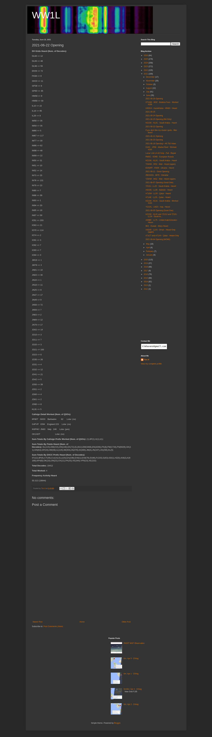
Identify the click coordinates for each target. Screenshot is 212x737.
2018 (146, 267)
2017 (146, 271)
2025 (146, 59)
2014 (146, 282)
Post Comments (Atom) (53, 626)
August (149, 88)
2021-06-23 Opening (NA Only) (158, 119)
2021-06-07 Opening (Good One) (159, 182)
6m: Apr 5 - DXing (131, 658)
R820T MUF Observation (134, 643)
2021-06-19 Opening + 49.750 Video (160, 143)
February (150, 251)
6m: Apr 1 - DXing (131, 674)
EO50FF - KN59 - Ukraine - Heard (159, 168)
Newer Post (38, 622)
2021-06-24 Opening (154, 116)
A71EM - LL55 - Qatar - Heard (158, 193)
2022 (146, 70)
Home (82, 622)
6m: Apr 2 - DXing (131, 704)
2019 (146, 263)
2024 (146, 63)
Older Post (126, 622)
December (150, 77)
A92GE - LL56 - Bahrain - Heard (158, 190)
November (150, 81)
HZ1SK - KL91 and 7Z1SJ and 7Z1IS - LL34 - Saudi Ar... (161, 215)
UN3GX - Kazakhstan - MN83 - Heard (161, 108)
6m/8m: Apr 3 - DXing (133, 689)
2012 (146, 289)
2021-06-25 (150, 112)
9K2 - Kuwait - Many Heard (156, 226)
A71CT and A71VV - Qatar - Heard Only (162, 236)
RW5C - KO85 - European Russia (159, 157)
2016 (146, 274)
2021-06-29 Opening (154, 99)
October (149, 84)
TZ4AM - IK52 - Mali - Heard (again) (160, 164)
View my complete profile (151, 364)
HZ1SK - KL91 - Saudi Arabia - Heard (161, 123)
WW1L (46, 15)
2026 (146, 55)
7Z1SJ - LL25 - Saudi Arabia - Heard (160, 186)
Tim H (146, 360)
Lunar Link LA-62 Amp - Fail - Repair (160, 153)
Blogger (117, 723)
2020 (146, 260)
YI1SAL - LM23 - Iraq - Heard (157, 207)
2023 (146, 66)
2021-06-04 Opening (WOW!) (157, 239)
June (148, 95)
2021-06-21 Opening (154, 136)
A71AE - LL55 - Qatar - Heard (157, 197)
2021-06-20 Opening (154, 140)
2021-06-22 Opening (154, 127)
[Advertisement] (81, 597)
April (148, 247)
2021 (146, 74)
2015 (146, 278)
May (148, 244)
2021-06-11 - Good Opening (157, 171)
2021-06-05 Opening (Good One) (159, 210)
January (149, 255)
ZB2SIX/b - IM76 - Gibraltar (156, 175)
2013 (146, 285)
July (148, 92)
